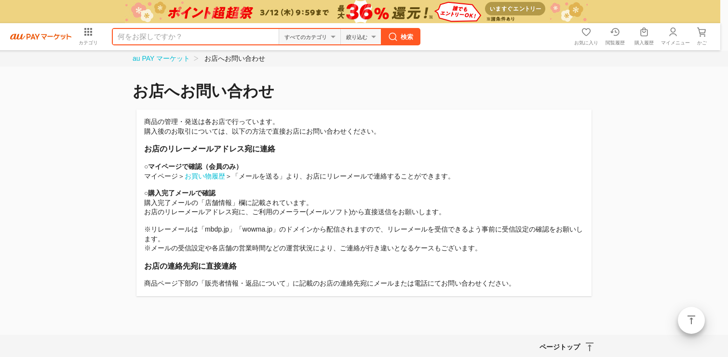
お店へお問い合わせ (234, 58)
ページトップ (691, 320)
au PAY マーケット (161, 58)
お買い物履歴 (205, 176)
